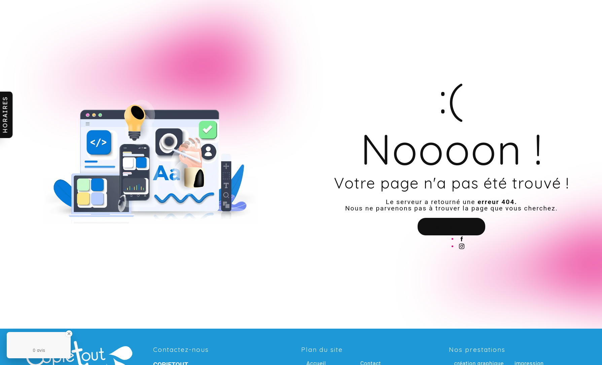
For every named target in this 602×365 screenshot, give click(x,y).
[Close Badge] (69, 333)
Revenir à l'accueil (451, 226)
